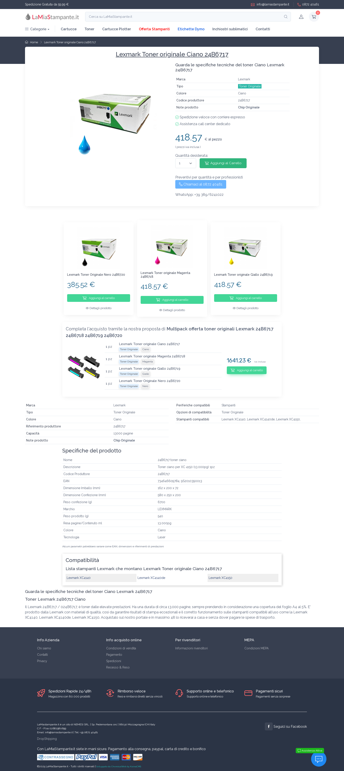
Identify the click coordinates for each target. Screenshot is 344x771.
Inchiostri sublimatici (230, 29)
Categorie (36, 29)
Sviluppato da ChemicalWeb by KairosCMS (118, 764)
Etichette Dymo (191, 29)
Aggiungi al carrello (98, 298)
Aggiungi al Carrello (223, 163)
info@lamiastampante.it (270, 4)
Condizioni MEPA (256, 646)
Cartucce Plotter (116, 29)
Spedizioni (113, 658)
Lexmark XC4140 (79, 575)
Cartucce (69, 29)
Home (31, 42)
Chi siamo (44, 646)
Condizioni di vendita (121, 646)
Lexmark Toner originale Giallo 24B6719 (243, 274)
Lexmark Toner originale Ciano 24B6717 (70, 42)
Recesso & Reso (118, 665)
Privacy (42, 658)
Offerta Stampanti (154, 29)
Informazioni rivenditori (191, 646)
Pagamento (114, 652)
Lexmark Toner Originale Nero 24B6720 (96, 274)
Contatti (263, 29)
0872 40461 (308, 4)
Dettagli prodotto (98, 308)
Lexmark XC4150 (220, 575)
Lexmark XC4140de (151, 575)
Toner (89, 29)
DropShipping (47, 736)
